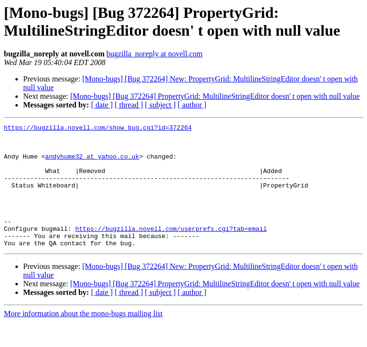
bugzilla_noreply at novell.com (154, 54)
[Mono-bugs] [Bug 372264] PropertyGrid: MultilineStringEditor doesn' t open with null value (215, 96)
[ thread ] (129, 105)
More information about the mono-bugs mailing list (83, 338)
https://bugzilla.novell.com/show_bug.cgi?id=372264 (98, 128)
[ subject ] (160, 105)
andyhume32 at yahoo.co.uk (92, 163)
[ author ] (192, 105)
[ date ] (102, 105)
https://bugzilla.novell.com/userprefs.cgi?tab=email (171, 250)
